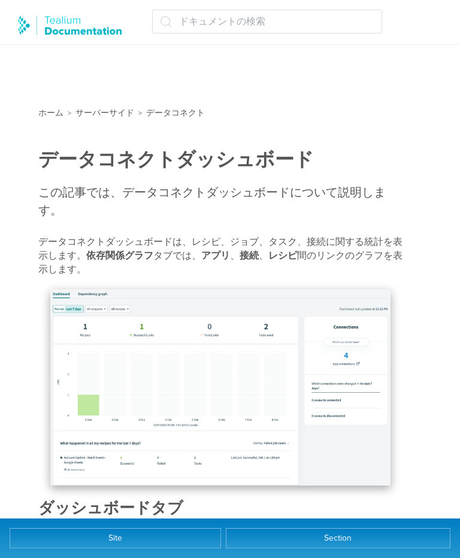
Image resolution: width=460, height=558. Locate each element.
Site (115, 538)
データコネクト (175, 113)
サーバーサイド (104, 113)
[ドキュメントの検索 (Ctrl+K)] (267, 22)
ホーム (50, 113)
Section (338, 538)
